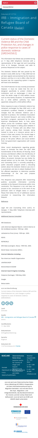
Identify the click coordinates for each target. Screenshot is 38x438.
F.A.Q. (4, 372)
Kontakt (4, 367)
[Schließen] (35, 3)
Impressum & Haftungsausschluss (13, 370)
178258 (17, 346)
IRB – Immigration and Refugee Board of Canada (18, 317)
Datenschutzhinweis (9, 375)
